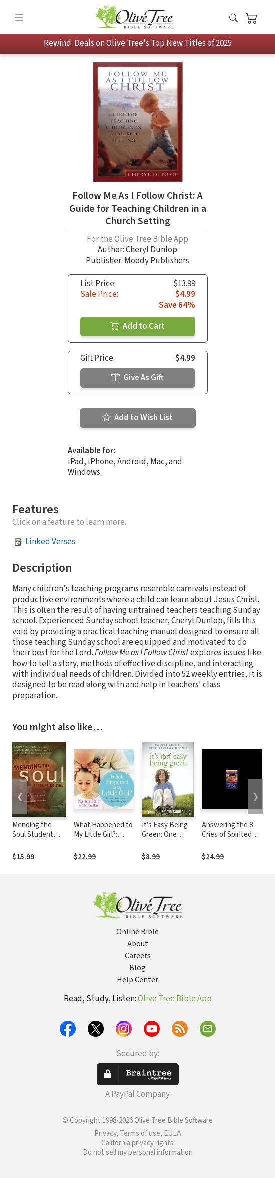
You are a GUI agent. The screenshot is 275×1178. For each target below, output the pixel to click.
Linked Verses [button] (50, 542)
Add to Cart (138, 326)
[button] (233, 19)
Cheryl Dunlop (151, 250)
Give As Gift (137, 378)
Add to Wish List (137, 418)
